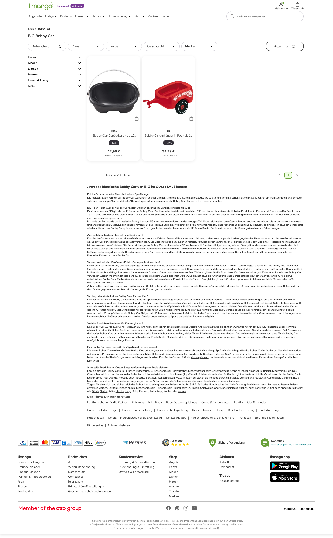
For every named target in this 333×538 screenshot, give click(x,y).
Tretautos (244, 420)
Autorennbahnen (118, 428)
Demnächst (226, 470)
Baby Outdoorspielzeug (181, 405)
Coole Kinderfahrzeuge (102, 413)
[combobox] (265, 18)
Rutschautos (95, 420)
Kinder (32, 66)
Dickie (95, 394)
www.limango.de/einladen (228, 527)
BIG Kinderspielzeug (241, 413)
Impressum (75, 485)
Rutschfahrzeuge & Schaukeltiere (212, 420)
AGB (71, 465)
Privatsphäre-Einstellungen (86, 490)
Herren (33, 77)
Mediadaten (25, 495)
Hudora (182, 394)
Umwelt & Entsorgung (134, 475)
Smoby (120, 394)
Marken (174, 499)
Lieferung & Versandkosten (137, 465)
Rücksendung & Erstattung (136, 470)
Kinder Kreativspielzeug (136, 413)
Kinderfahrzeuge (269, 413)
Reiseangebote (229, 484)
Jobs (21, 485)
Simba (103, 394)
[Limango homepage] (40, 7)
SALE (31, 89)
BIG (190, 339)
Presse (22, 490)
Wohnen (174, 490)
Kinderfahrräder (202, 413)
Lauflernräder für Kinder (250, 405)
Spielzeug (167, 302)
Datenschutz (76, 475)
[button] (298, 7)
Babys (32, 60)
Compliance (75, 480)
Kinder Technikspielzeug (172, 413)
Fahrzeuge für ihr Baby (147, 405)
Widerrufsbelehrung (81, 470)
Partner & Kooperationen (34, 480)
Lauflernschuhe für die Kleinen (107, 405)
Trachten (174, 495)
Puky (220, 413)
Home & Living (38, 83)
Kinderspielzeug (200, 360)
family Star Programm (32, 465)
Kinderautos (95, 428)
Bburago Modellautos (269, 420)
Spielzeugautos (199, 200)
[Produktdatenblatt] (113, 111)
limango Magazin (29, 475)
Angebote (175, 465)
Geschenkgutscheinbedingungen (89, 495)
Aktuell (224, 465)
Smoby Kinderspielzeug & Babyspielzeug (135, 420)
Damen (33, 72)
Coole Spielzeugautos (215, 405)
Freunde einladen (29, 470)
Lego (128, 394)
